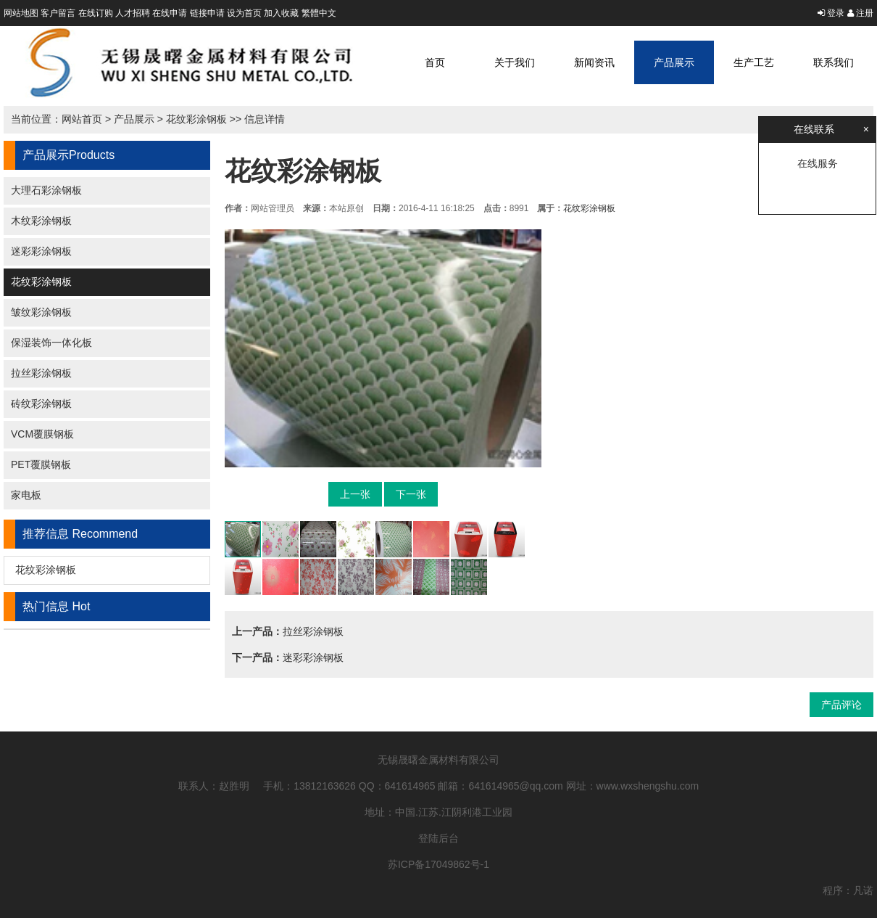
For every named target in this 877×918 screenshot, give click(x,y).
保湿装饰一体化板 (51, 342)
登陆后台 (438, 838)
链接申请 (207, 13)
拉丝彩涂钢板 (41, 373)
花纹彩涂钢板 (196, 119)
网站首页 (82, 119)
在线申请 (169, 13)
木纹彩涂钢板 (41, 220)
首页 (435, 62)
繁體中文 (319, 13)
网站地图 (21, 13)
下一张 (411, 494)
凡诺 (863, 890)
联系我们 (833, 62)
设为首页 (244, 13)
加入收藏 (281, 13)
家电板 (26, 495)
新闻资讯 (594, 62)
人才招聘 (132, 13)
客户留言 (58, 13)
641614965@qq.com (516, 786)
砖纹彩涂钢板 (41, 403)
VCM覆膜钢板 (42, 434)
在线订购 (95, 13)
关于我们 (514, 62)
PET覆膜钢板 (41, 464)
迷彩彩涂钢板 (41, 251)
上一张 (355, 494)
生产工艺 (753, 62)
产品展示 (674, 62)
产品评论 (841, 704)
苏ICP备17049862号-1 (438, 864)
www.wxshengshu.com (648, 786)
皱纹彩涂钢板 (41, 312)
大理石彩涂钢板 (46, 190)
